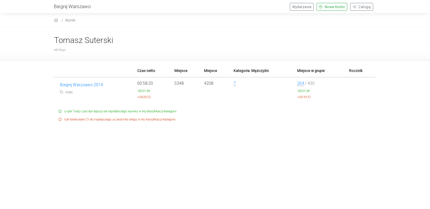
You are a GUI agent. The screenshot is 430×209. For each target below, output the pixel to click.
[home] (56, 20)
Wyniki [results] (70, 20)
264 (300, 83)
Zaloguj (362, 7)
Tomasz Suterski (83, 40)
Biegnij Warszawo (72, 6)
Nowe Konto (332, 7)
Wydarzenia (301, 7)
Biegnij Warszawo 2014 (81, 84)
